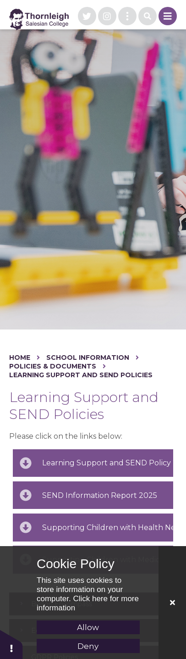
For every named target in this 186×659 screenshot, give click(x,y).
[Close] (172, 602)
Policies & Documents (52, 366)
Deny (87, 646)
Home (19, 357)
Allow (88, 627)
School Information (87, 357)
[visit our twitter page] (87, 16)
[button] (11, 644)
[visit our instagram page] (107, 16)
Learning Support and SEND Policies (81, 375)
